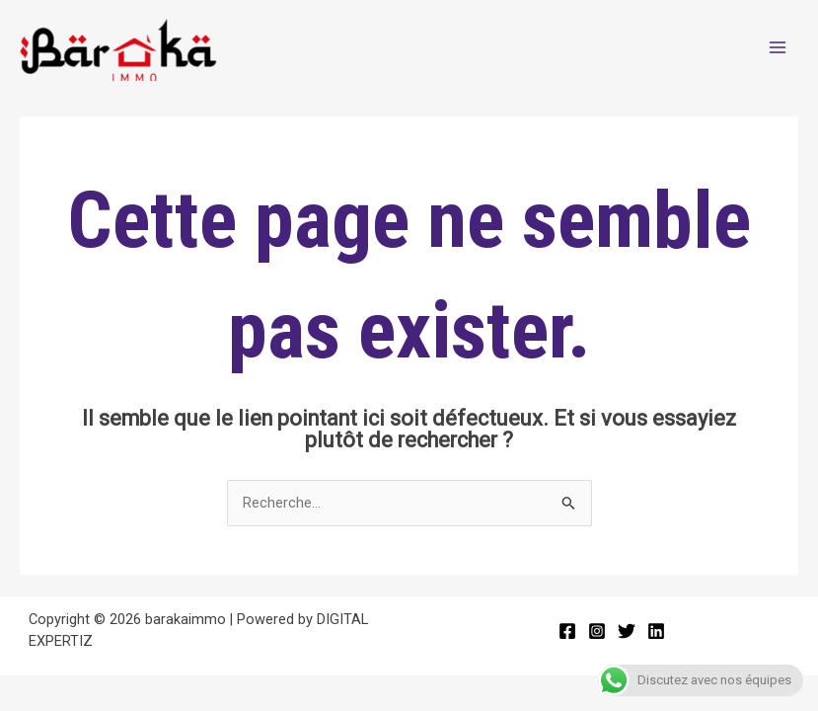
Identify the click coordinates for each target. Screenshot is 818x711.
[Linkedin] (656, 631)
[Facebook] (567, 631)
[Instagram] (597, 631)
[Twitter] (626, 631)
